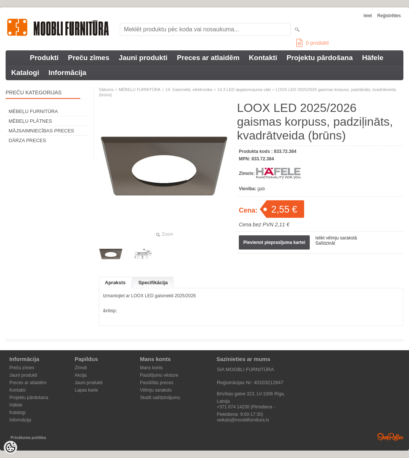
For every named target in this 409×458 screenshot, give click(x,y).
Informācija (67, 72)
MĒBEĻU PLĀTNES (30, 121)
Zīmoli (81, 367)
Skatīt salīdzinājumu (160, 397)
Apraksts (115, 282)
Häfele (372, 58)
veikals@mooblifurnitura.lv (243, 420)
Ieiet (367, 15)
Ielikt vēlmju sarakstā (336, 238)
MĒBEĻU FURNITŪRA (33, 111)
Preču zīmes (88, 58)
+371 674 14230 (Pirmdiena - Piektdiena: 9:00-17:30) (246, 407)
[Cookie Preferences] (10, 447)
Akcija (81, 375)
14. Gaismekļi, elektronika (188, 89)
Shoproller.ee (390, 436)
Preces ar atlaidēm (208, 58)
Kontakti (263, 58)
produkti (312, 43)
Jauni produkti (143, 58)
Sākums (106, 89)
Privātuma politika (28, 437)
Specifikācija (153, 282)
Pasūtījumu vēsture (159, 375)
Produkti (44, 58)
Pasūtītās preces (156, 382)
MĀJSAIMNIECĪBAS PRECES (41, 131)
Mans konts (151, 367)
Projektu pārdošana (320, 58)
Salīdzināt (325, 243)
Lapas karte (86, 390)
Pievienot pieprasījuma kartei (274, 242)
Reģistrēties (389, 15)
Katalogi (25, 72)
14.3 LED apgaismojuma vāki (244, 89)
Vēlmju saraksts (156, 390)
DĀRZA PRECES (27, 140)
